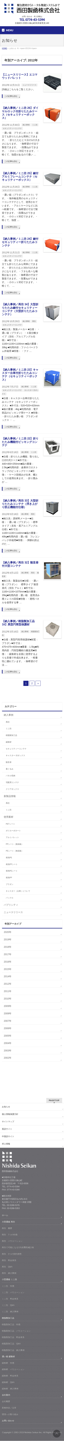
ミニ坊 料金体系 (10, 1299)
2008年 (7, 1013)
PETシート (10, 824)
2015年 (7, 969)
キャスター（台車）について (18, 891)
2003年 (7, 1050)
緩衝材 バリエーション (13, 1369)
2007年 (7, 1020)
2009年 (7, 1006)
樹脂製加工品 (11, 735)
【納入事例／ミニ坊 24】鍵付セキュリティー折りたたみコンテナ (20, 242)
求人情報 (6, 1144)
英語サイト (7, 1129)
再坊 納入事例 (9, 1273)
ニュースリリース (29, 85)
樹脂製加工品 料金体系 (13, 1337)
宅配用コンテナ (12, 782)
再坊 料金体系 (9, 1260)
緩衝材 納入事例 (10, 1388)
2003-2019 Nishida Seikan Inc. (28, 1432)
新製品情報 (10, 796)
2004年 (7, 1043)
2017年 (7, 954)
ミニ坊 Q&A (8, 1305)
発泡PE (9, 857)
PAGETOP (54, 1100)
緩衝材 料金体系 (10, 1375)
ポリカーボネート (13, 831)
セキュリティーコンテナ (12, 128)
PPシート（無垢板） (14, 844)
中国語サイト (8, 1136)
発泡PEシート (12, 871)
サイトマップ (8, 1121)
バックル (9, 898)
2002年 (7, 1057)
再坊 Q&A (7, 1266)
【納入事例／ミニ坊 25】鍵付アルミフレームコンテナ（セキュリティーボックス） (20, 176)
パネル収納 (10, 776)
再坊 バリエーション (12, 1241)
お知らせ (6, 1107)
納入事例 (26, 125)
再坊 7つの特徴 (9, 1234)
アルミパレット (12, 837)
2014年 (7, 976)
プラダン (9, 884)
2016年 (7, 961)
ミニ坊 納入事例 (10, 1311)
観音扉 (8, 762)
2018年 (7, 946)
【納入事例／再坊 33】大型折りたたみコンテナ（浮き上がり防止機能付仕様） (20, 504)
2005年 (7, 1035)
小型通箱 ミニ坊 (9, 1279)
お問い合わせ (8, 1420)
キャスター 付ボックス (15, 755)
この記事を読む (11, 96)
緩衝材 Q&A (8, 1382)
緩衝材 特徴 (8, 1363)
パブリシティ (11, 904)
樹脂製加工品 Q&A (11, 1343)
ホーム (5, 1215)
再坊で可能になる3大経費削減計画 (18, 1247)
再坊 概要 (7, 1228)
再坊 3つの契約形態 (12, 1254)
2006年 (7, 1028)
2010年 (7, 998)
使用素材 (8, 816)
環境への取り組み (10, 1414)
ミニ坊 (34, 125)
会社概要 (6, 1401)
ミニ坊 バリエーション (13, 1292)
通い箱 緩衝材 (8, 1356)
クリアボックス (12, 789)
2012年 (7, 983)
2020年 (7, 932)
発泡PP (9, 878)
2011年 (7, 991)
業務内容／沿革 (9, 1408)
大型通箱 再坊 (8, 1222)
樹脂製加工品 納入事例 (13, 1350)
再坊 (34, 321)
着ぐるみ (9, 769)
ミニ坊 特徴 (8, 1286)
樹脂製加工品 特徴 (11, 1324)
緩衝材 (8, 742)
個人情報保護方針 (10, 1114)
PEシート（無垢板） (14, 851)
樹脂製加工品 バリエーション (16, 1331)
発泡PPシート (12, 864)
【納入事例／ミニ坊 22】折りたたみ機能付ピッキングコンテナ (20, 442)
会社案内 (6, 1395)
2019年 (7, 939)
